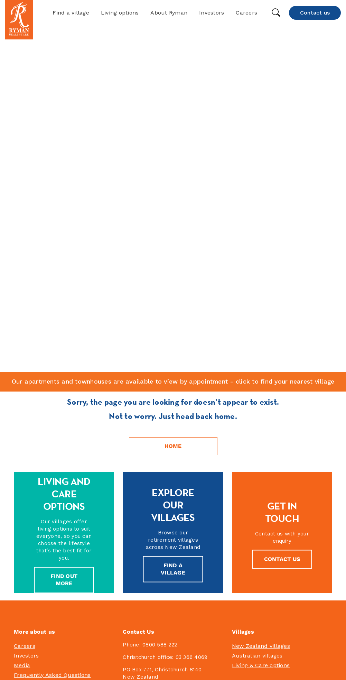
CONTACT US (282, 303)
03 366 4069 (192, 401)
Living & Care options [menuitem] (261, 409)
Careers (246, 12)
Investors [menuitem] (26, 399)
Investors (211, 12)
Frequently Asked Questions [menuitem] (52, 418)
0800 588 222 (159, 388)
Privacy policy (204, 663)
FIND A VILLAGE (173, 313)
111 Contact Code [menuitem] (37, 428)
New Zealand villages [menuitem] (261, 389)
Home (173, 189)
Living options (120, 12)
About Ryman (168, 12)
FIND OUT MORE (63, 324)
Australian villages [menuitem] (257, 399)
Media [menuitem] (22, 409)
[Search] (173, 503)
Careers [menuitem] (24, 389)
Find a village (71, 12)
